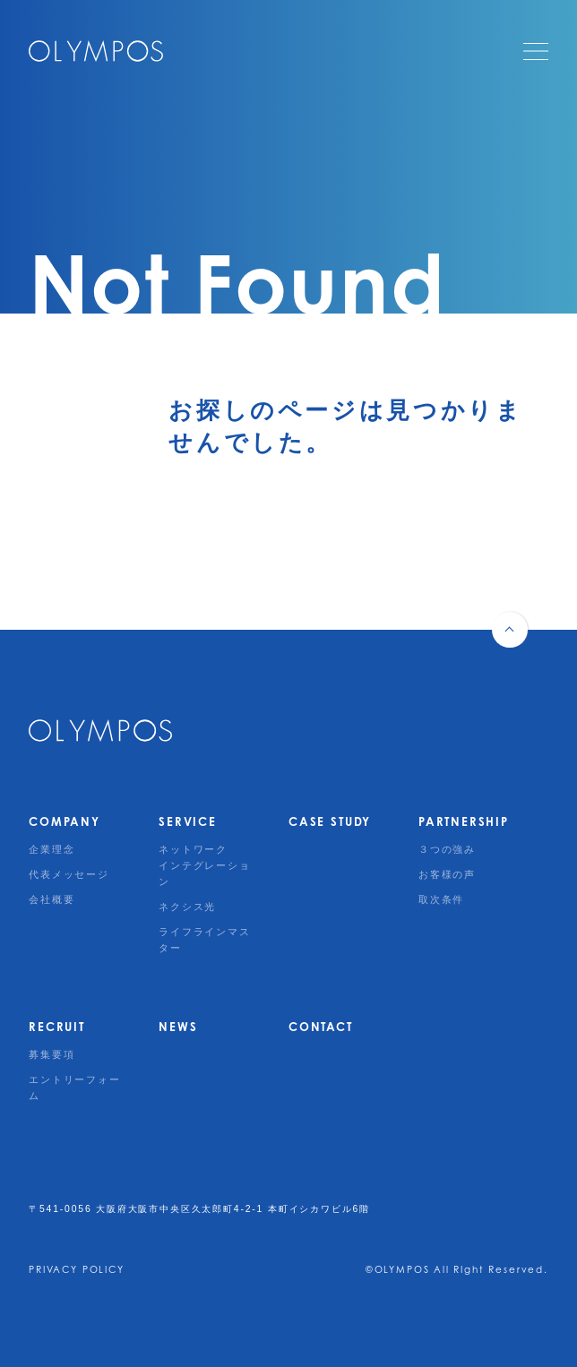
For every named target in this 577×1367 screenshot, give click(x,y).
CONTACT (320, 1026)
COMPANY (64, 821)
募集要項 (51, 1054)
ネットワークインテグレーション (205, 865)
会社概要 (51, 899)
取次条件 (441, 899)
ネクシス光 (187, 906)
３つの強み (447, 849)
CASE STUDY (329, 821)
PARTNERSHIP (463, 821)
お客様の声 (447, 874)
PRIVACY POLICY (76, 1269)
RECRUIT (57, 1026)
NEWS (178, 1026)
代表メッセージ (69, 874)
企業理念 (51, 849)
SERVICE (188, 821)
